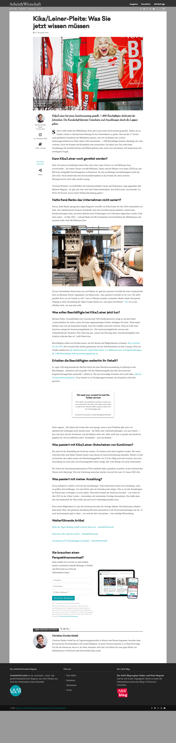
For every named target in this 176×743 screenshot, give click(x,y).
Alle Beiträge (159, 4)
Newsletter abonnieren (40, 163)
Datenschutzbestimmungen (69, 616)
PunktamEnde (41, 129)
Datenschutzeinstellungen (58, 708)
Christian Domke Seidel (40, 126)
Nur (126, 302)
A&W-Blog (126, 675)
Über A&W (13, 9)
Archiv (40, 9)
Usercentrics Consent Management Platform (97, 415)
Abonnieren (32, 9)
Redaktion (22, 9)
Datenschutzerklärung (41, 708)
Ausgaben (134, 4)
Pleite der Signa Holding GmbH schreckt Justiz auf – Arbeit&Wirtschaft (83, 527)
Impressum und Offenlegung (24, 708)
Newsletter (146, 4)
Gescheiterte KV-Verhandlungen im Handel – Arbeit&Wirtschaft (79, 541)
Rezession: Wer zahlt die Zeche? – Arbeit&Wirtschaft (75, 534)
